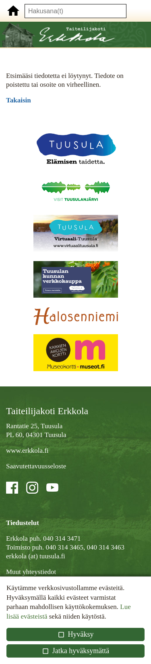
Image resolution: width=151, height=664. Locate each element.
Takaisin (18, 100)
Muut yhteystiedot (31, 572)
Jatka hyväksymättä (75, 651)
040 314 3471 (62, 538)
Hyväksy (75, 634)
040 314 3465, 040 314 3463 (85, 547)
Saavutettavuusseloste (36, 466)
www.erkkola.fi (27, 450)
